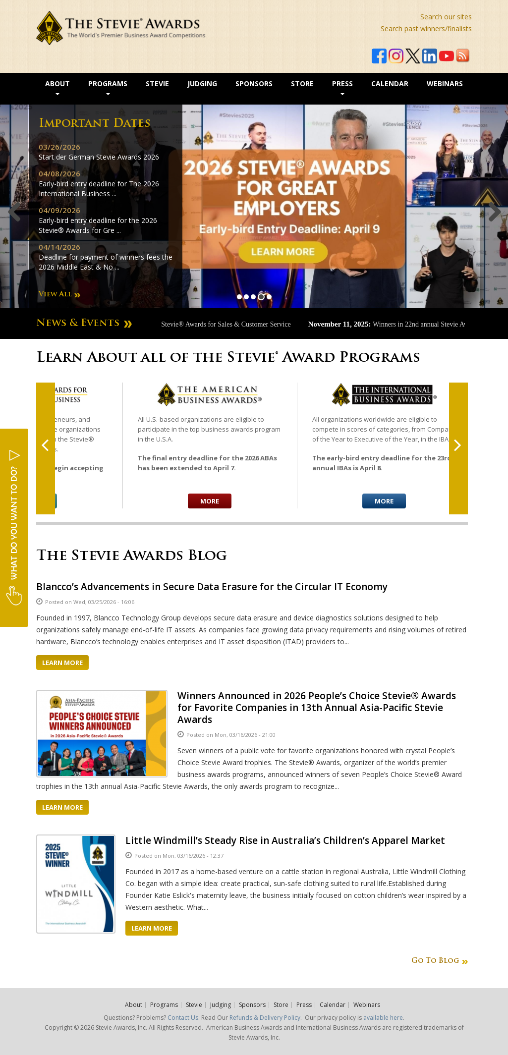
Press (342, 87)
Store (302, 83)
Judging (202, 83)
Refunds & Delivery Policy (264, 1017)
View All (55, 294)
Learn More (62, 662)
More (209, 501)
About (57, 87)
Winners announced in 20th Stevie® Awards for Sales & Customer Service (201, 324)
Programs (107, 87)
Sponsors (254, 83)
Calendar (389, 83)
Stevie (157, 83)
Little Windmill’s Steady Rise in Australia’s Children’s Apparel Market (285, 840)
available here (383, 1017)
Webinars (445, 83)
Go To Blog (435, 961)
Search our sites (446, 16)
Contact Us (183, 1017)
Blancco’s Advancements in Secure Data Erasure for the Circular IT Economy (212, 586)
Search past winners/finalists (426, 28)
